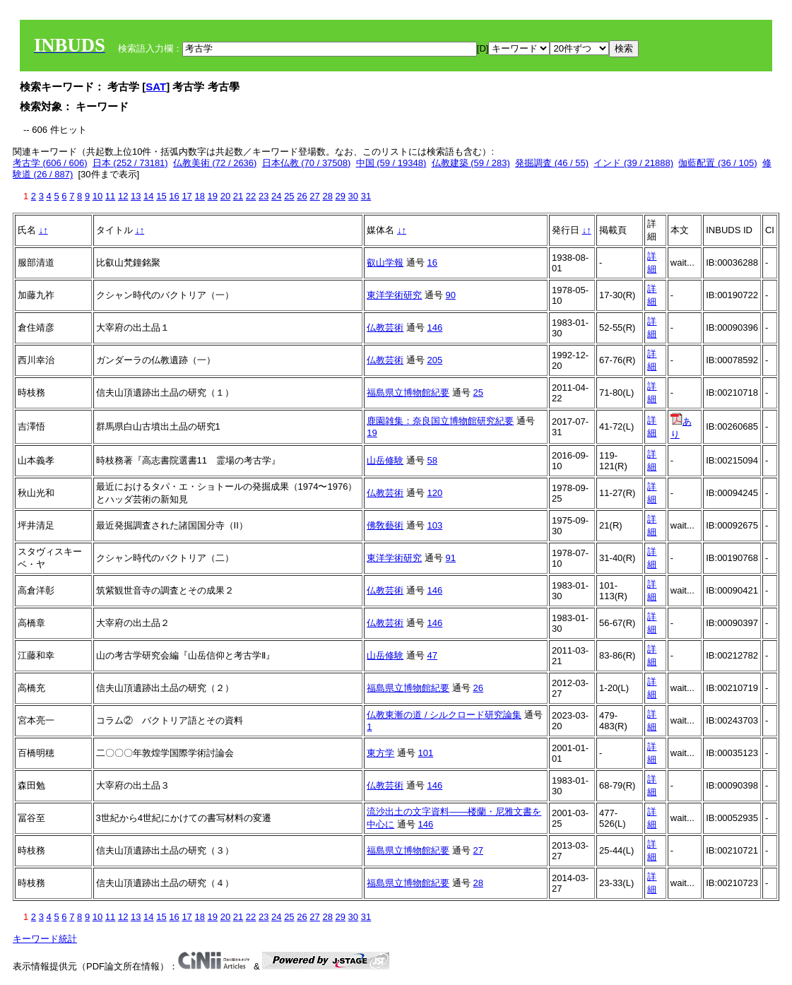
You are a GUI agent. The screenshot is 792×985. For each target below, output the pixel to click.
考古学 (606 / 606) (50, 163)
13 (136, 196)
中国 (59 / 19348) (391, 163)
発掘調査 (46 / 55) (552, 163)
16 (174, 196)
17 (186, 196)
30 (353, 196)
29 (340, 196)
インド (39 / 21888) (633, 163)
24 (276, 196)
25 (289, 196)
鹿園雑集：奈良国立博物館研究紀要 (440, 420)
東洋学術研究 (394, 295)
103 (435, 525)
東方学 (380, 753)
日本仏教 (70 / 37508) (306, 163)
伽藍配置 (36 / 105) (717, 163)
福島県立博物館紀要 (408, 392)
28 (327, 196)
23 (263, 196)
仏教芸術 (385, 327)
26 (302, 196)
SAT (156, 87)
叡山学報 (385, 262)
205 (435, 360)
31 (366, 196)
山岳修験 (385, 460)
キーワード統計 (45, 938)
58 (432, 460)
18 (199, 196)
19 (213, 196)
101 (426, 753)
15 (161, 196)
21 (238, 196)
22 (251, 196)
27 (314, 196)
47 (432, 655)
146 (435, 327)
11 (110, 196)
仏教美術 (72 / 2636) (215, 163)
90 (451, 295)
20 (225, 196)
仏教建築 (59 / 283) (471, 163)
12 (123, 196)
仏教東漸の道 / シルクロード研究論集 (444, 714)
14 (148, 196)
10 (97, 196)
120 (435, 493)
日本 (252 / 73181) (130, 163)
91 (451, 558)
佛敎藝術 (385, 525)
